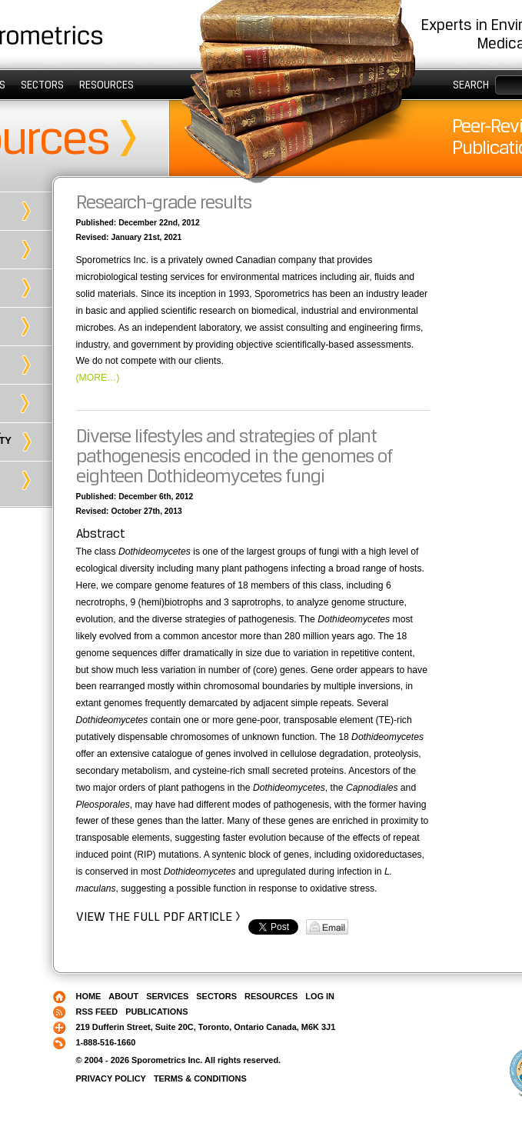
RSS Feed (97, 1011)
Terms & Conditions (200, 1078)
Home (88, 996)
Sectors (42, 84)
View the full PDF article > (158, 916)
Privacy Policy (111, 1078)
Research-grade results (163, 202)
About (123, 996)
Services (167, 996)
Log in (319, 996)
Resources (106, 84)
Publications (156, 1011)
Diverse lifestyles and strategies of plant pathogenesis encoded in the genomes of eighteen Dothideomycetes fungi (234, 456)
